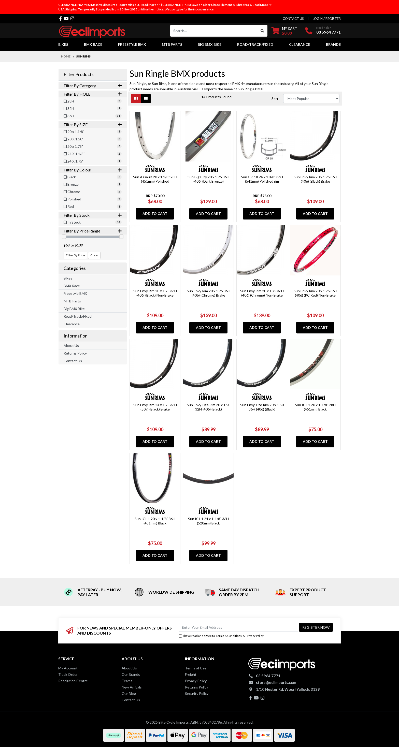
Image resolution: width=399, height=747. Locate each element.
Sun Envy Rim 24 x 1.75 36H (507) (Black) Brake (155, 407)
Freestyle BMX (75, 293)
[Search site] (262, 31)
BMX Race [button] (93, 44)
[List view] (146, 98)
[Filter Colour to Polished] (93, 199)
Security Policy (196, 693)
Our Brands (131, 674)
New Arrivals (132, 687)
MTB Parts (72, 301)
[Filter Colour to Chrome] (93, 191)
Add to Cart (154, 213)
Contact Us (73, 361)
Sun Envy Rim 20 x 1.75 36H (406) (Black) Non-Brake (155, 293)
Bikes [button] (63, 44)
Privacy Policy (255, 635)
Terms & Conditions (229, 635)
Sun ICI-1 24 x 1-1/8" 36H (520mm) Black (208, 521)
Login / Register (327, 19)
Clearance (72, 324)
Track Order (68, 674)
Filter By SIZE (93, 124)
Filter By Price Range (93, 230)
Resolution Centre (73, 681)
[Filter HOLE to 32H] (93, 108)
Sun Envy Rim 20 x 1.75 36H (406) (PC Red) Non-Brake (315, 293)
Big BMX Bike (74, 308)
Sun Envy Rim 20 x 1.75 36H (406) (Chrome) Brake (208, 293)
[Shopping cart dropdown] (284, 30)
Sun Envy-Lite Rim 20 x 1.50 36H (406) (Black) (262, 407)
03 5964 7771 (328, 32)
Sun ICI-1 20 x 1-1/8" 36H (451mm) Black (155, 521)
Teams (127, 681)
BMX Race (72, 286)
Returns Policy (75, 353)
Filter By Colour (93, 169)
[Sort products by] (311, 98)
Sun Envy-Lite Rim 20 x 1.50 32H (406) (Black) (208, 407)
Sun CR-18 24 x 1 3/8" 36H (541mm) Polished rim (262, 179)
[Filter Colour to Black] (93, 177)
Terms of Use (195, 668)
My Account (68, 668)
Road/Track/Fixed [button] (255, 44)
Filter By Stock (93, 215)
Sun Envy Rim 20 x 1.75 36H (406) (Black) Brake (315, 179)
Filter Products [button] (79, 74)
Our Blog (129, 693)
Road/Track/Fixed (78, 316)
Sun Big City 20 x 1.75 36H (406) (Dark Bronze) (208, 179)
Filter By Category (93, 85)
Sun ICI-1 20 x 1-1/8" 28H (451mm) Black (315, 407)
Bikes (68, 278)
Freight (190, 674)
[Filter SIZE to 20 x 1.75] (93, 146)
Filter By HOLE (93, 94)
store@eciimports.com (276, 682)
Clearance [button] (299, 44)
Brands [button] (333, 44)
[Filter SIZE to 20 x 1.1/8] (93, 131)
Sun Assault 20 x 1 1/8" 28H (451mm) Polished (155, 179)
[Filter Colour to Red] (93, 206)
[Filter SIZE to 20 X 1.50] (93, 139)
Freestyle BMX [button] (132, 44)
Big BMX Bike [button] (209, 44)
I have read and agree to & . (221, 636)
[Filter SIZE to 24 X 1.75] (93, 161)
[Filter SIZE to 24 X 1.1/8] (93, 153)
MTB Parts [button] (172, 44)
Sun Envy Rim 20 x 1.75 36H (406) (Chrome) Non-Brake (262, 293)
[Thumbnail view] (136, 98)
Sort (275, 98)
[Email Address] (238, 627)
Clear (94, 255)
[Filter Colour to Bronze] (93, 184)
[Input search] (214, 31)
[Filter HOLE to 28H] (93, 101)
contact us (293, 19)
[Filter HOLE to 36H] (93, 116)
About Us (71, 345)
